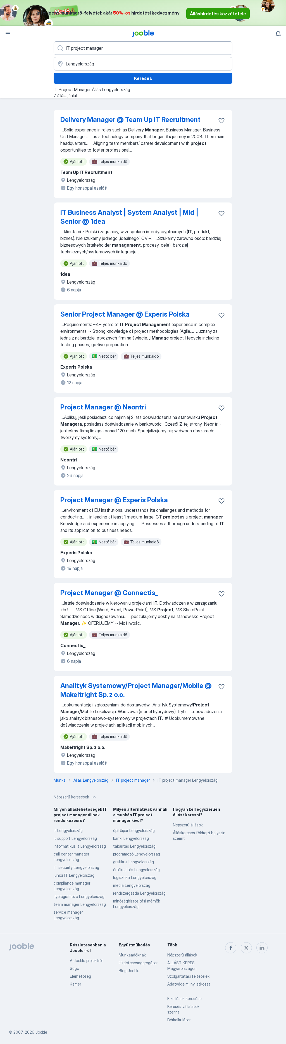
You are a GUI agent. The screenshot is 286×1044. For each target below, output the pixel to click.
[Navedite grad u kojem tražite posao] (143, 63)
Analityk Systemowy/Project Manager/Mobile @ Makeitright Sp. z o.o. (136, 690)
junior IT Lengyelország (74, 875)
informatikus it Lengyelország (80, 846)
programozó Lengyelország (136, 854)
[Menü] (7, 33)
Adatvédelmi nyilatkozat (188, 984)
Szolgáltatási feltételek (188, 976)
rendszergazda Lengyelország (139, 893)
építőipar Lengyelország (134, 830)
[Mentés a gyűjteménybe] (221, 120)
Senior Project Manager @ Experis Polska (125, 314)
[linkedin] (262, 947)
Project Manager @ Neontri (103, 407)
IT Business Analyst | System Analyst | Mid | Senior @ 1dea (129, 216)
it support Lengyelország (75, 838)
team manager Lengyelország (80, 904)
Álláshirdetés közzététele (218, 14)
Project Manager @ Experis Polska (114, 500)
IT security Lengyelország (76, 867)
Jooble (41, 1032)
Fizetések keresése (184, 998)
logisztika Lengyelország (134, 877)
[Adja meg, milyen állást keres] (143, 48)
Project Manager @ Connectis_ (109, 593)
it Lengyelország (68, 830)
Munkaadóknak (132, 955)
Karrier (75, 984)
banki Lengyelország (131, 838)
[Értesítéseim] (278, 33)
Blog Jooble (129, 970)
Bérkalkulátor (178, 1019)
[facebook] (230, 947)
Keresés (143, 78)
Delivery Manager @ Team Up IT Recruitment (130, 120)
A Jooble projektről (86, 960)
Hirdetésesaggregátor (138, 962)
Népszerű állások (188, 825)
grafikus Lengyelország (133, 861)
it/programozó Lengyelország (79, 896)
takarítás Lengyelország (134, 846)
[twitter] (246, 947)
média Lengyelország (131, 885)
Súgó (74, 968)
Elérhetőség (80, 976)
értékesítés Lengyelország (136, 869)
